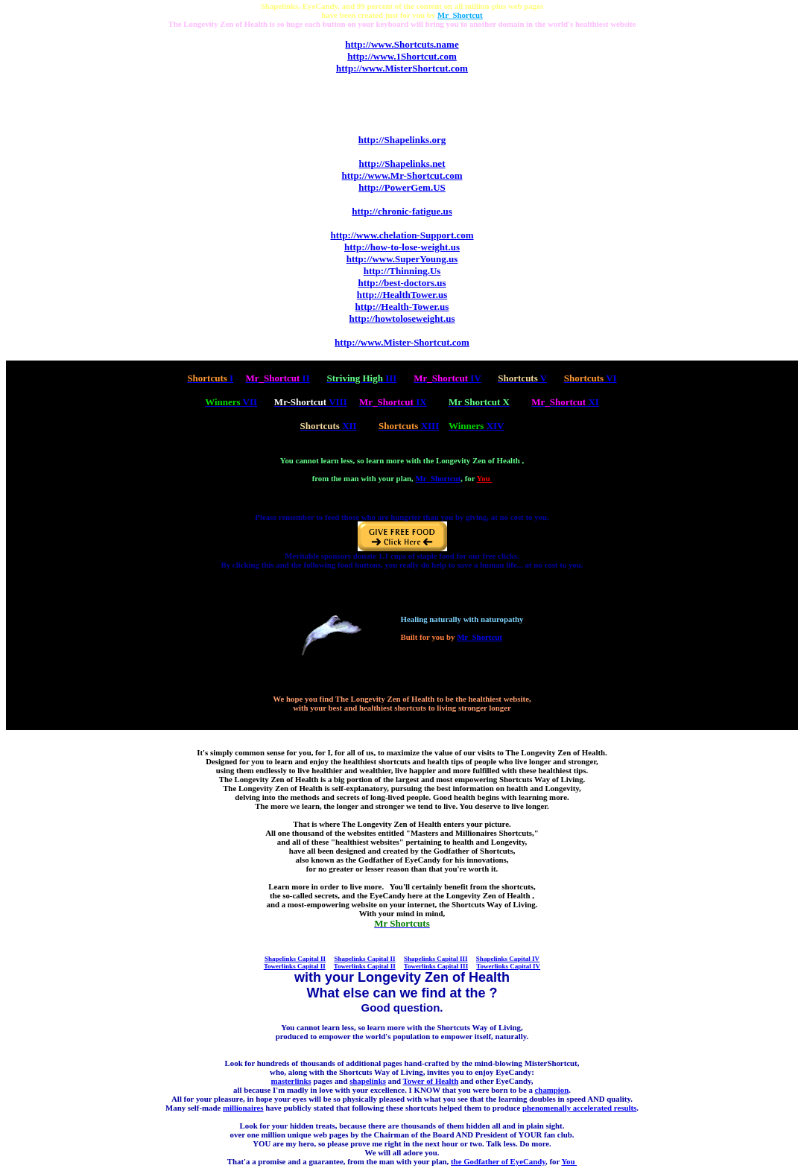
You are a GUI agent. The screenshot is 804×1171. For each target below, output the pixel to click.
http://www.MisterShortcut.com (402, 68)
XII (328, 425)
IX (393, 401)
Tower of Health (431, 1080)
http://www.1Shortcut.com (402, 56)
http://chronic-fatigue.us (402, 211)
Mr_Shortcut (438, 478)
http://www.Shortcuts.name (401, 44)
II (277, 378)
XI (565, 401)
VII (231, 401)
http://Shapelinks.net (402, 163)
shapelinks (367, 1080)
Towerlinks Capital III (436, 966)
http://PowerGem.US (402, 187)
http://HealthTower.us (402, 294)
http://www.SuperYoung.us (402, 258)
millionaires (243, 1107)
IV (447, 378)
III (361, 378)
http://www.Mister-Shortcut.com (402, 342)
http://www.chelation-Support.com (401, 235)
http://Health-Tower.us (402, 306)
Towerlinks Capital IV (508, 966)
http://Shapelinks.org (402, 139)
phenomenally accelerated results (579, 1107)
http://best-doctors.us (402, 282)
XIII (409, 425)
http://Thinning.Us (402, 270)
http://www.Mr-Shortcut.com (402, 175)
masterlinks (291, 1080)
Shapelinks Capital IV (507, 958)
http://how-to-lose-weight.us (402, 247)
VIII (310, 401)
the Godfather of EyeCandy (498, 1161)
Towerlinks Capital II (295, 966)
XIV (476, 425)
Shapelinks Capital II (295, 958)
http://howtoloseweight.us (402, 318)
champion (552, 1089)
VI (590, 378)
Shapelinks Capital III (436, 958)
